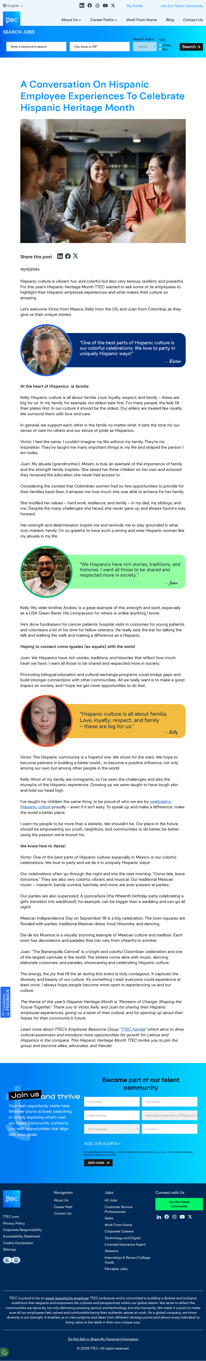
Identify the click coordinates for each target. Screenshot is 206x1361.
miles (167, 45)
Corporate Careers (119, 1231)
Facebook (89, 5)
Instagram (97, 5)
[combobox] (100, 46)
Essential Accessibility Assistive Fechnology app (11, 1260)
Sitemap (9, 1249)
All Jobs (111, 1200)
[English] (13, 5)
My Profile (135, 6)
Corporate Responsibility (22, 1230)
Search (189, 46)
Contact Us (193, 19)
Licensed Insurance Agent (125, 1244)
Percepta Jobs (116, 1269)
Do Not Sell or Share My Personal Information (103, 1339)
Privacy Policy (14, 1223)
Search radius (143, 39)
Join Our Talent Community (181, 6)
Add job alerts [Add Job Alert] (101, 1143)
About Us (69, 19)
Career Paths (101, 19)
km (165, 49)
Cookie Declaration (18, 1243)
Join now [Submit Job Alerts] (95, 1162)
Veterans (111, 1251)
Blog (170, 19)
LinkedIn (82, 5)
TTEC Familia (133, 1029)
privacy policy (161, 1152)
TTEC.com (11, 1216)
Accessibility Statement (21, 1236)
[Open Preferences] (4, 1352)
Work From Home (141, 19)
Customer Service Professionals (119, 1209)
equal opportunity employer (66, 1298)
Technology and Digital (123, 1238)
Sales (109, 1218)
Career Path (63, 1207)
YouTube (105, 5)
